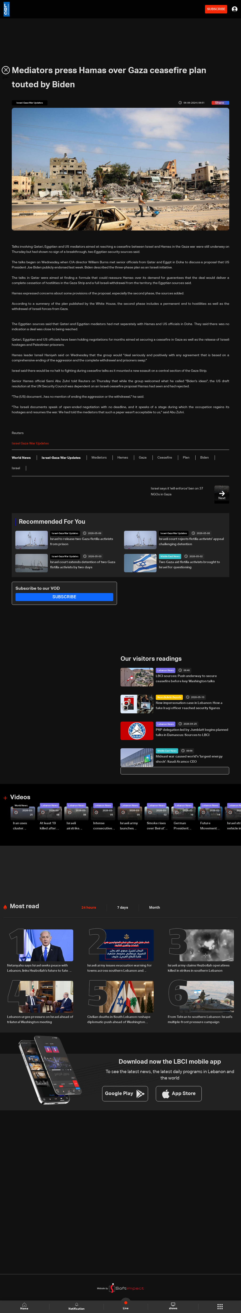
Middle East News (170, 556)
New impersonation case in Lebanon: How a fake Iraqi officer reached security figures (189, 705)
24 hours (88, 906)
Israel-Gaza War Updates (65, 533)
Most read (24, 905)
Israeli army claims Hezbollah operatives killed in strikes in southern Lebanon (198, 967)
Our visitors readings (151, 659)
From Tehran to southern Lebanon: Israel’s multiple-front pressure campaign (200, 1018)
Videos (20, 797)
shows (173, 1306)
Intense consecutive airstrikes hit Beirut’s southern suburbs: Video (102, 826)
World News (21, 805)
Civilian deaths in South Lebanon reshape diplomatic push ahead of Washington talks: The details (118, 1018)
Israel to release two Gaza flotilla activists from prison (81, 541)
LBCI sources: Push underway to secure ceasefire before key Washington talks (186, 678)
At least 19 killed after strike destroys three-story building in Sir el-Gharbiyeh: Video (50, 826)
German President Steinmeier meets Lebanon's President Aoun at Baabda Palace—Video (182, 826)
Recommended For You (52, 522)
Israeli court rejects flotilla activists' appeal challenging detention (191, 541)
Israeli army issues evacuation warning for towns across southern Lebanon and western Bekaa (119, 967)
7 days (121, 906)
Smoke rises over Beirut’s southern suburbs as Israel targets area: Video (157, 826)
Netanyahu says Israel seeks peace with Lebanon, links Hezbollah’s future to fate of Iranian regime (39, 967)
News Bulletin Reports (169, 697)
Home (25, 1306)
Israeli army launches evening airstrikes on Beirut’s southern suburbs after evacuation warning (130, 826)
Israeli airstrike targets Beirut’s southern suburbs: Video (73, 826)
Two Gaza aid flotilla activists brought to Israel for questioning (189, 564)
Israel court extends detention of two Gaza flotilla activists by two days (82, 564)
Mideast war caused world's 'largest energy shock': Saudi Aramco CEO (189, 759)
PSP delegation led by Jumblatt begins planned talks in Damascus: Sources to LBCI (192, 732)
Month (153, 906)
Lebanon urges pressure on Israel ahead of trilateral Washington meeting (40, 1018)
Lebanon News (165, 670)
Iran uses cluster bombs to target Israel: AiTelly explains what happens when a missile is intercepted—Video (24, 826)
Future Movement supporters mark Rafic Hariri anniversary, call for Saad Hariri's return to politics (210, 826)
